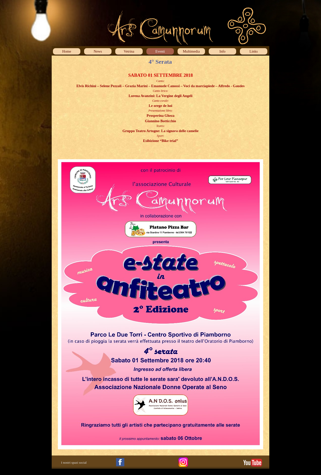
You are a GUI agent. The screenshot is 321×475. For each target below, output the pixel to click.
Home (66, 51)
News (98, 51)
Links (254, 51)
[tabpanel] (160, 110)
